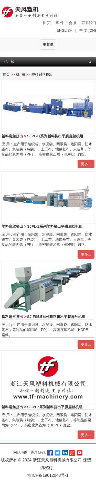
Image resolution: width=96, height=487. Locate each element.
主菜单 (48, 44)
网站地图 (20, 452)
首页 (6, 74)
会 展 (73, 23)
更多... (86, 164)
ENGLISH (65, 30)
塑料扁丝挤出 (42, 74)
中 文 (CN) (87, 30)
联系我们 (89, 23)
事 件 (60, 23)
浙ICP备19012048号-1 (47, 475)
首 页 (46, 23)
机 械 (20, 74)
